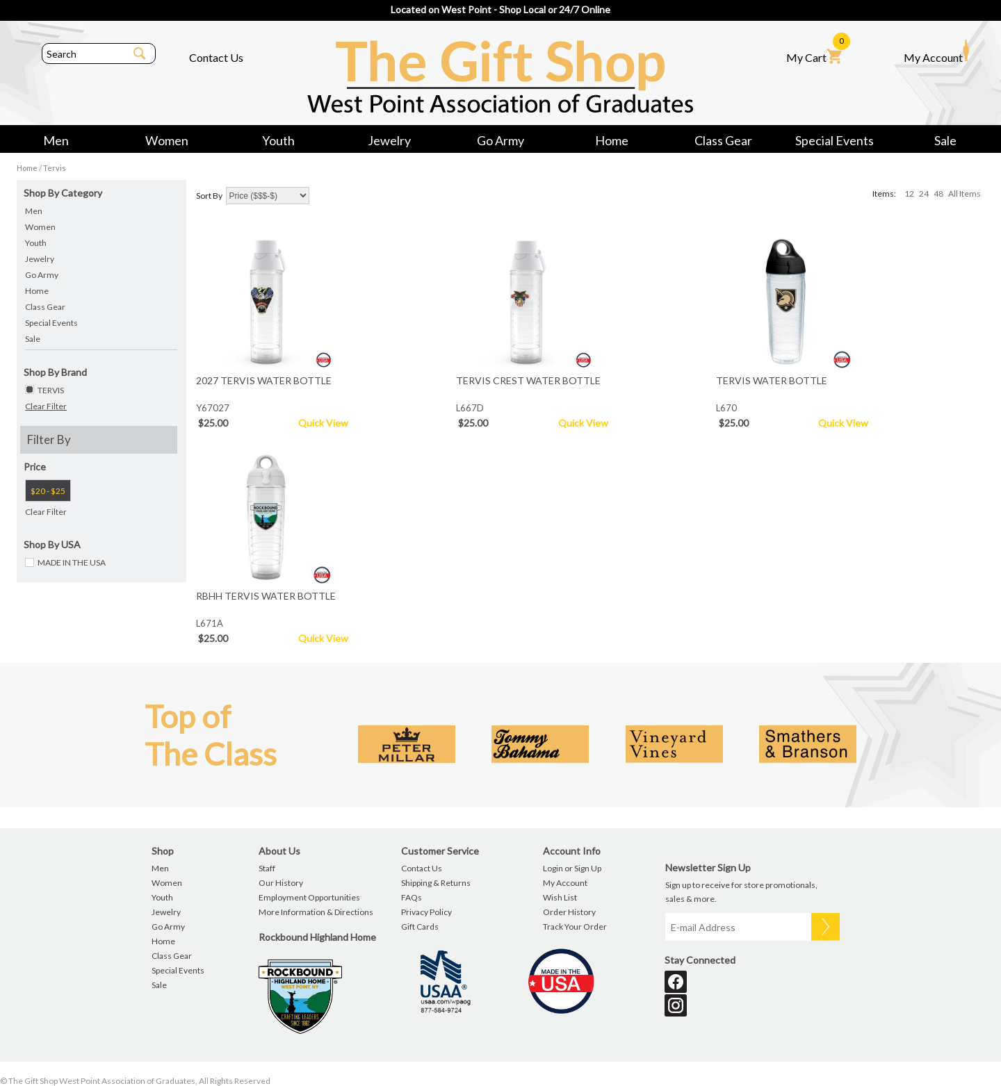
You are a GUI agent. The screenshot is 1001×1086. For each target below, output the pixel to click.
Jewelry (389, 140)
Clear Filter (46, 406)
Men (56, 140)
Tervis (54, 167)
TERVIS (51, 390)
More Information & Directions (316, 912)
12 (909, 193)
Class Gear (723, 140)
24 (924, 193)
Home (611, 140)
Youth (278, 140)
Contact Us (216, 57)
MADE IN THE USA (72, 562)
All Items (964, 193)
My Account (936, 51)
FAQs (411, 897)
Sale (945, 140)
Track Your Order (575, 926)
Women (166, 140)
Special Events (834, 140)
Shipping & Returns (436, 883)
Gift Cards (420, 926)
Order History (569, 912)
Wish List (560, 897)
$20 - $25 (48, 491)
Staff (267, 868)
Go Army (500, 140)
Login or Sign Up (572, 868)
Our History (281, 883)
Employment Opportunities (309, 897)
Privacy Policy (426, 912)
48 (938, 193)
